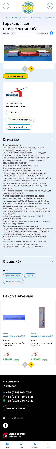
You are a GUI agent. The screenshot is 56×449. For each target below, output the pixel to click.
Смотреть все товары (20, 119)
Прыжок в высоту (13, 281)
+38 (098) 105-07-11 (17, 392)
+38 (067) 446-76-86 (18, 396)
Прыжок (30, 276)
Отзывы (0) (12, 261)
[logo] (28, 8)
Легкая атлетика (13, 276)
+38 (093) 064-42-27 (18, 400)
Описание (11, 139)
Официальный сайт (19, 127)
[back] (6, 6)
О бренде (13, 112)
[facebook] (5, 425)
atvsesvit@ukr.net (13, 417)
